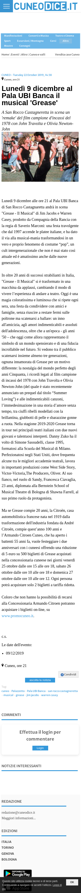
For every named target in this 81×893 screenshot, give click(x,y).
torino (8, 848)
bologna (9, 859)
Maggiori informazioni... (19, 818)
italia (6, 842)
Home (5, 54)
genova (8, 854)
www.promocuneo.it (17, 616)
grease (20, 695)
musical (8, 695)
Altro (24, 54)
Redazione (12, 801)
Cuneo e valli (37, 54)
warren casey (49, 695)
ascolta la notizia (40, 680)
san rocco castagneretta (63, 691)
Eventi (15, 54)
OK (72, 882)
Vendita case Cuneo (67, 54)
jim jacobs (33, 695)
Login (40, 748)
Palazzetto (18, 691)
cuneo (5, 691)
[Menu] (6, 6)
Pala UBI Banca (36, 691)
